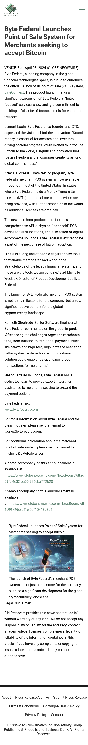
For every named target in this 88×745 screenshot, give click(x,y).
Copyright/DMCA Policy (61, 706)
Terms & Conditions (24, 706)
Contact (57, 715)
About (6, 697)
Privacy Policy (36, 715)
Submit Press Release (70, 697)
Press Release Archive (32, 697)
